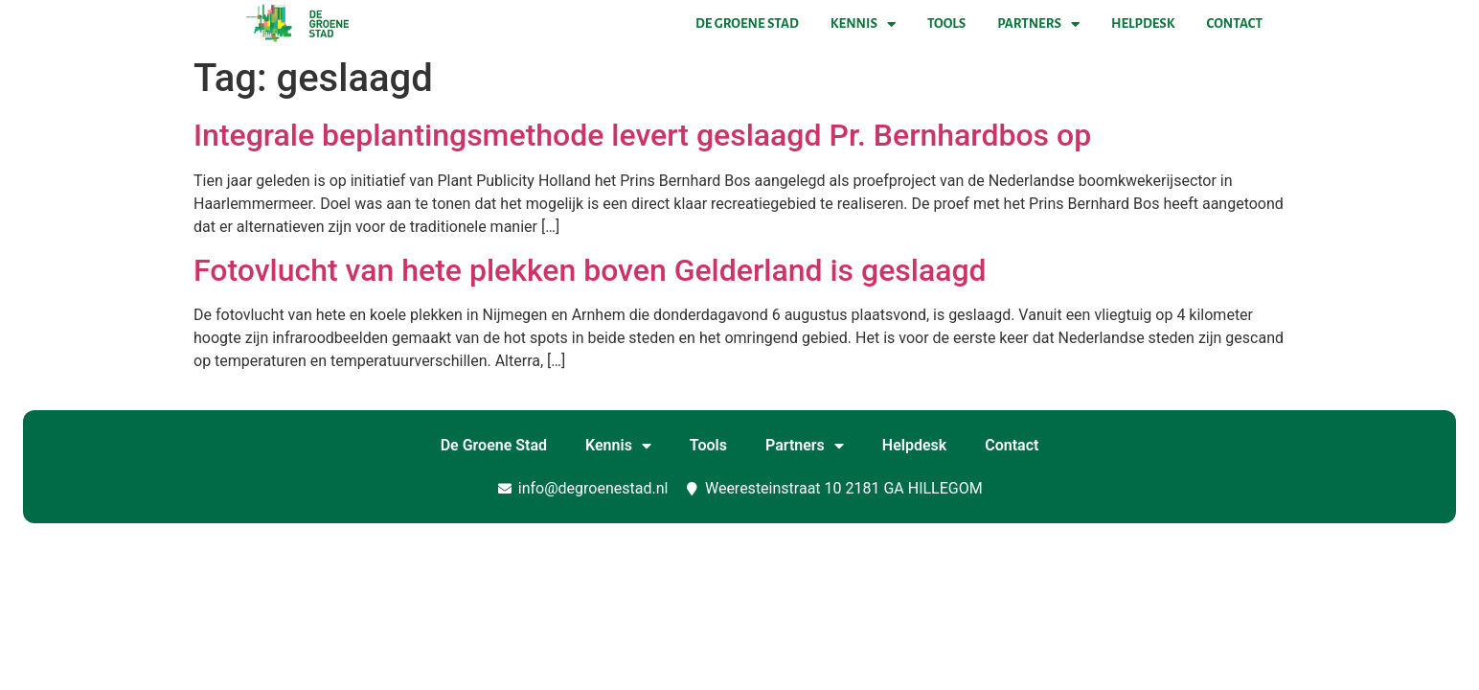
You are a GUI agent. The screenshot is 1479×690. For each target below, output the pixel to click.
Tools (946, 23)
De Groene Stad (747, 23)
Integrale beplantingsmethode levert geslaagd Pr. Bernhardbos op (642, 135)
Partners (1038, 23)
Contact (1235, 23)
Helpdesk (1142, 23)
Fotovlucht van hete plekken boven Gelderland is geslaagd (590, 270)
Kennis (863, 23)
